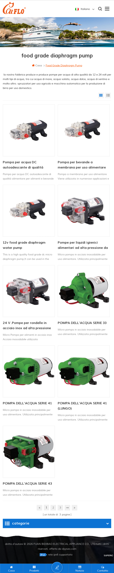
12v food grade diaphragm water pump (24, 245)
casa (37, 65)
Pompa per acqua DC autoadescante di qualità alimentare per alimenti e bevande (23, 165)
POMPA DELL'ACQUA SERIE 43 (27, 483)
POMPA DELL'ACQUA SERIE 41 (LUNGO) (82, 406)
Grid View (101, 95)
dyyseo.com (69, 548)
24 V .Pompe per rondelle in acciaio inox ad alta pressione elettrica (27, 326)
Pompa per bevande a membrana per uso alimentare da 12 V (82, 165)
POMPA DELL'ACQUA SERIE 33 (82, 323)
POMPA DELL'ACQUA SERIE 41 (27, 403)
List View (108, 95)
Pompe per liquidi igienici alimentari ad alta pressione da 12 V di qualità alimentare (83, 245)
